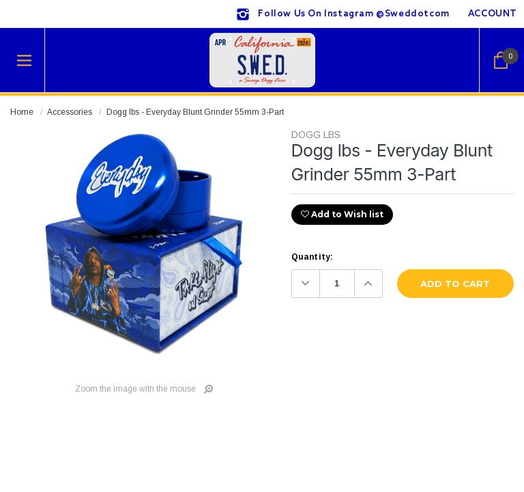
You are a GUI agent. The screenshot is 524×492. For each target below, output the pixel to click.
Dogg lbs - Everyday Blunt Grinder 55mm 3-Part (195, 112)
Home (21, 112)
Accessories (69, 112)
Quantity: (312, 257)
